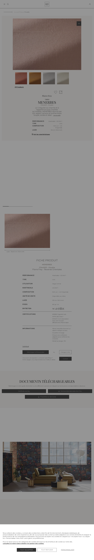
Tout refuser (47, 550)
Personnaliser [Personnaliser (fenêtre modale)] (67, 550)
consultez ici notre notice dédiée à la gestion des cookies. (23, 543)
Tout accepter (26, 550)
